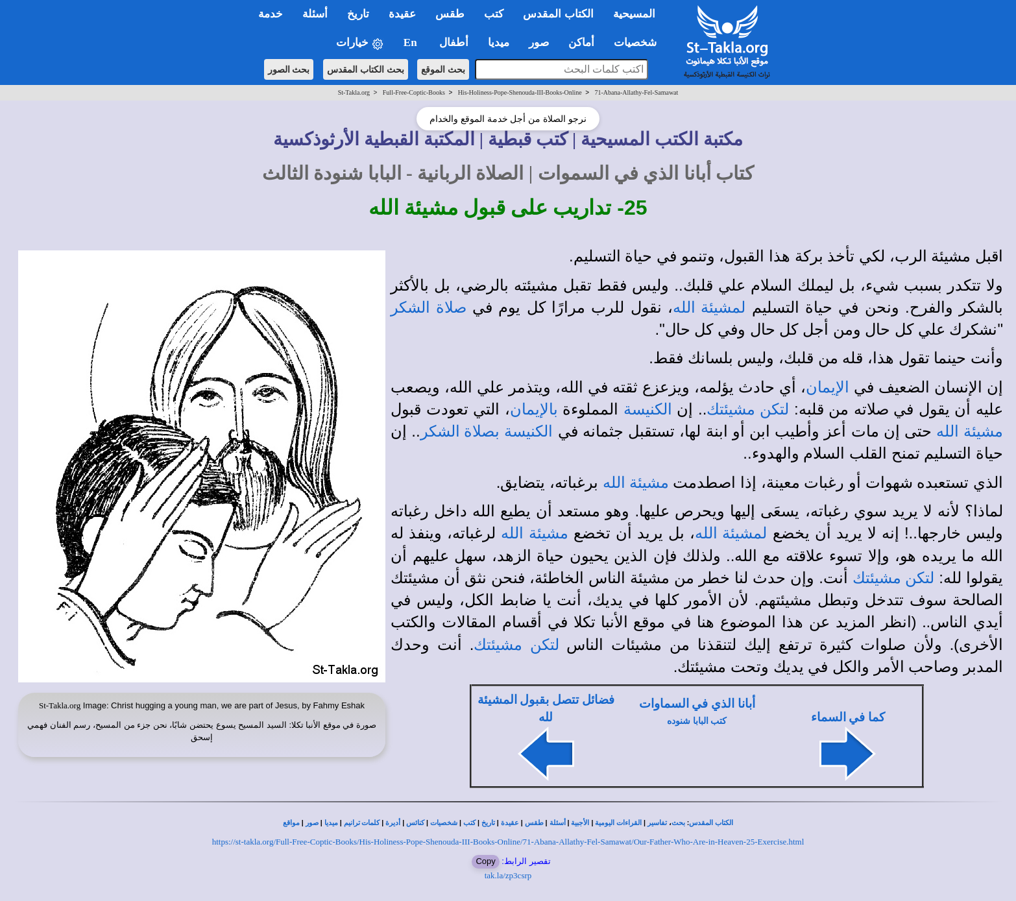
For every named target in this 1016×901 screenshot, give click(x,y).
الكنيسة (647, 409)
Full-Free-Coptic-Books (414, 92)
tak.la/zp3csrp (508, 875)
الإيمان (827, 387)
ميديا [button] (498, 42)
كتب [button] (493, 14)
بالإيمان (534, 409)
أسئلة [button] (315, 14)
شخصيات (443, 822)
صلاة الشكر (428, 307)
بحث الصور (289, 69)
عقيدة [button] (402, 14)
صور (312, 822)
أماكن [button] (581, 42)
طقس (534, 822)
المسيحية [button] (634, 14)
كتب (469, 822)
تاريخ (488, 822)
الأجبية (580, 822)
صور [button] (539, 42)
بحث (678, 822)
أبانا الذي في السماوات (697, 703)
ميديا (331, 822)
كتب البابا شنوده (697, 721)
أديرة (392, 822)
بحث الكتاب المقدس (365, 69)
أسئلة (558, 822)
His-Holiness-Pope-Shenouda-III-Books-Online (520, 92)
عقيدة (510, 822)
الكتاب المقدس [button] (558, 14)
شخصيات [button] (639, 42)
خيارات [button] (360, 43)
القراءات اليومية (618, 822)
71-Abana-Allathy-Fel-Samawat (636, 92)
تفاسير (657, 822)
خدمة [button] (270, 14)
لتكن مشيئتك (748, 409)
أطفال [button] (453, 42)
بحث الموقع (443, 69)
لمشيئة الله (709, 307)
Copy (485, 861)
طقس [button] (450, 14)
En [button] (412, 42)
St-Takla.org (354, 92)
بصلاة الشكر (460, 431)
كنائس (415, 822)
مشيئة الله (969, 431)
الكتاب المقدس (711, 822)
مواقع (291, 822)
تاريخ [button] (358, 14)
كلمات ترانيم (362, 822)
